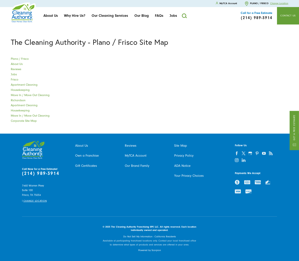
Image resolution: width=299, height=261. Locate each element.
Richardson (18, 100)
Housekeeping (20, 90)
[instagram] (236, 160)
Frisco (14, 79)
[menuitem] (50, 16)
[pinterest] (257, 153)
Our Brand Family (137, 166)
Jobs (173, 15)
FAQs (159, 15)
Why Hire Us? (74, 15)
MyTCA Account (135, 155)
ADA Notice (182, 166)
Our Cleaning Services (110, 15)
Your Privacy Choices (189, 176)
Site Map (180, 146)
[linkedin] (243, 160)
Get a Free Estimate (294, 130)
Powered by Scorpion (149, 250)
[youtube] (264, 153)
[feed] (270, 153)
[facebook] (236, 153)
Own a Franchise (87, 155)
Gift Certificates (86, 166)
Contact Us (288, 15)
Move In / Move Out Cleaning (30, 95)
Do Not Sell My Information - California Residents (149, 236)
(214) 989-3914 (41, 173)
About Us (50, 15)
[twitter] (243, 153)
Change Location (279, 3)
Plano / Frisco (20, 59)
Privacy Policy (184, 155)
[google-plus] (250, 153)
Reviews (16, 69)
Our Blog (141, 15)
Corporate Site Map (24, 121)
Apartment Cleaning (24, 85)
